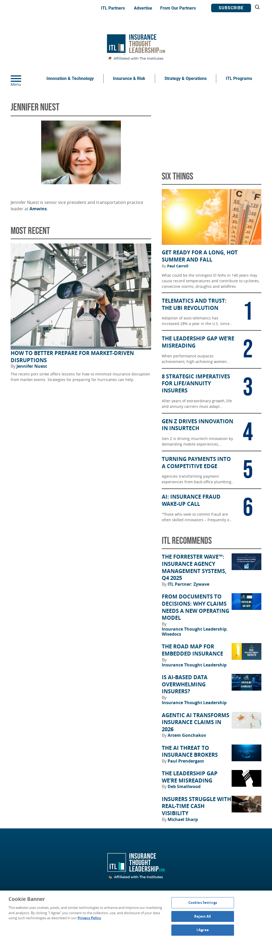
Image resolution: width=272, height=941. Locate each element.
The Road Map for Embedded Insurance (192, 650)
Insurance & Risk (129, 78)
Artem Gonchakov (187, 735)
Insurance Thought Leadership (195, 629)
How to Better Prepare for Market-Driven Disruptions (72, 357)
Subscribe (231, 7)
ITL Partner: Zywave (188, 584)
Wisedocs (171, 634)
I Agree (203, 929)
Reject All (202, 916)
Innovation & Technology (70, 78)
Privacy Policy (89, 918)
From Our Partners (178, 8)
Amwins (38, 209)
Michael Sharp (183, 819)
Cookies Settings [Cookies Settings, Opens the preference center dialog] (202, 902)
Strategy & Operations (185, 78)
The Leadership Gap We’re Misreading (190, 777)
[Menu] (24, 78)
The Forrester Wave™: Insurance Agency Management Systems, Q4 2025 (194, 567)
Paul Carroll (177, 266)
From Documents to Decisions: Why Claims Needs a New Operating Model (195, 607)
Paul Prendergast (186, 761)
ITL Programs (239, 78)
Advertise (143, 8)
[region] (136, 916)
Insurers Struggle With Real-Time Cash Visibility (196, 806)
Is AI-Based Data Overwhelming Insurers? (184, 684)
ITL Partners (113, 8)
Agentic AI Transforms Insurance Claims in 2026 (195, 722)
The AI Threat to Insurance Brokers (190, 752)
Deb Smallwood (184, 786)
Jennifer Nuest (31, 366)
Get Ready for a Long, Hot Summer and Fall (200, 256)
